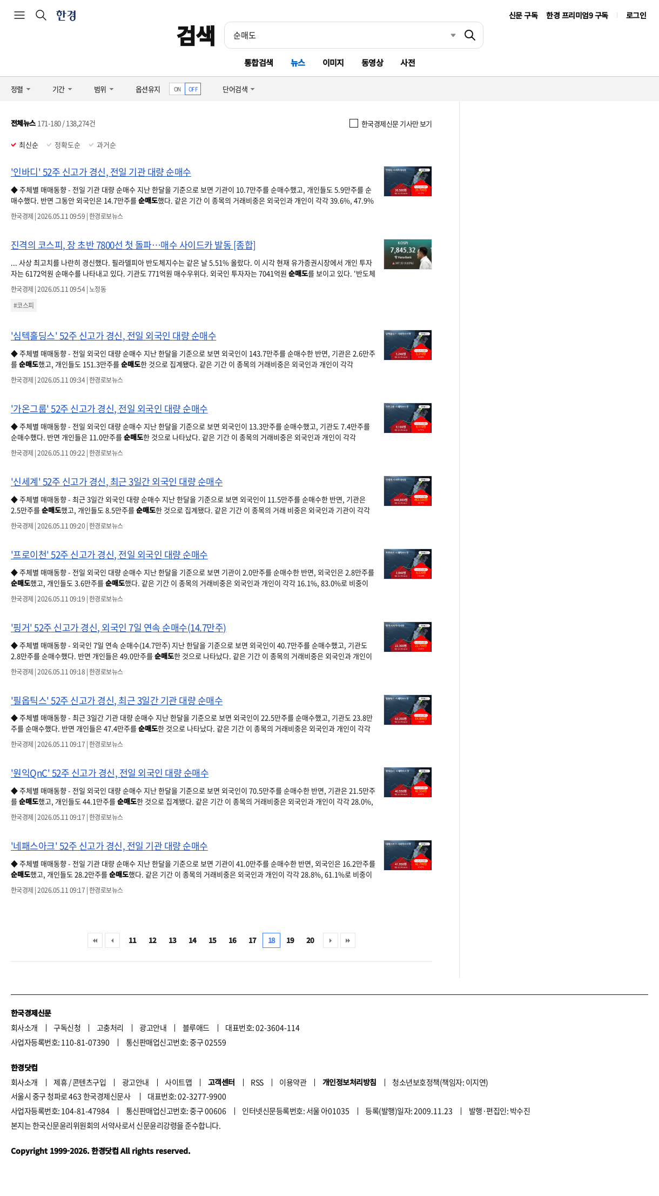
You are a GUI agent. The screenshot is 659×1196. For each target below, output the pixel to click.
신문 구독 (523, 15)
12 (153, 940)
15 (213, 940)
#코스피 (24, 305)
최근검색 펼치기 (445, 35)
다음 (330, 940)
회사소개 (24, 1027)
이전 (112, 940)
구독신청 (66, 1027)
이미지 (333, 62)
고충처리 (110, 1027)
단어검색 (235, 89)
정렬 (17, 89)
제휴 (60, 1082)
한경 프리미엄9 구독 (577, 15)
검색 (196, 35)
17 (252, 940)
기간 (58, 89)
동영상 (372, 62)
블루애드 (196, 1027)
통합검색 (258, 62)
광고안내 (152, 1027)
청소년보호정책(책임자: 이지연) (440, 1082)
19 (290, 940)
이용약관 (292, 1082)
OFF (193, 89)
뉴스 (298, 62)
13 (173, 940)
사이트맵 (178, 1082)
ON (177, 89)
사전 (407, 62)
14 (193, 940)
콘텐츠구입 (89, 1082)
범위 (100, 89)
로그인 (636, 15)
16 (232, 940)
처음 (95, 940)
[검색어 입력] (341, 35)
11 (133, 940)
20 (310, 940)
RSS (257, 1082)
